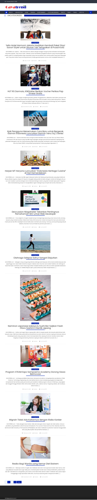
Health (63, 12)
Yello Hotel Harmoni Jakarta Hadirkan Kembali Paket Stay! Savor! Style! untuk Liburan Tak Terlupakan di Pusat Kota (35, 46)
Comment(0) (43, 60)
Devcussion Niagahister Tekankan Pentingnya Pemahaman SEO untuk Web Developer (35, 213)
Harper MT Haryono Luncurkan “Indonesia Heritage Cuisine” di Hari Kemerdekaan (35, 172)
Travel (75, 12)
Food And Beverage (53, 12)
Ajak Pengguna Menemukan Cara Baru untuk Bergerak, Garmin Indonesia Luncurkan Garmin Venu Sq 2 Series (35, 132)
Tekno (69, 12)
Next (19, 482)
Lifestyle (81, 12)
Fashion (33, 12)
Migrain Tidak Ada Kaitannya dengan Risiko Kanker (35, 420)
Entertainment (41, 12)
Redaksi (35, 60)
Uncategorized (35, 42)
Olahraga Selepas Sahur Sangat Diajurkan (35, 258)
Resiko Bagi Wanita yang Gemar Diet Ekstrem (35, 464)
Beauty (11, 12)
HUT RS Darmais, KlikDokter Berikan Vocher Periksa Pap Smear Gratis (35, 92)
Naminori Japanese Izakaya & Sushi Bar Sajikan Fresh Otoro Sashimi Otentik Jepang (35, 327)
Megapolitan (19, 12)
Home (26, 12)
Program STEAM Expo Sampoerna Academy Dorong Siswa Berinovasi (35, 373)
